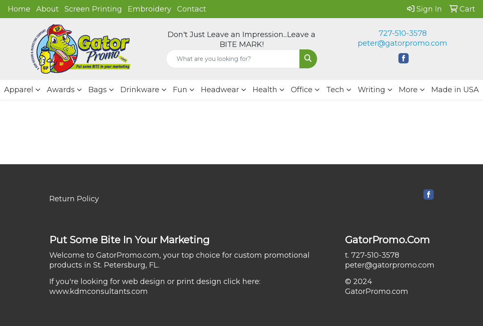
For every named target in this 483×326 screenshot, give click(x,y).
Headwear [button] (220, 89)
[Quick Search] (233, 58)
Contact (191, 9)
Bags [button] (97, 89)
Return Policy (74, 198)
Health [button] (265, 89)
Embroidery (149, 9)
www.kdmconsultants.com (98, 291)
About (47, 9)
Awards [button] (61, 89)
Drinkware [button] (139, 89)
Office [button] (302, 89)
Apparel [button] (18, 89)
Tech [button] (335, 89)
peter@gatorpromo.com (402, 43)
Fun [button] (180, 89)
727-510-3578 (403, 33)
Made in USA (455, 89)
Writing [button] (371, 89)
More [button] (408, 89)
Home (19, 9)
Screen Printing (93, 9)
